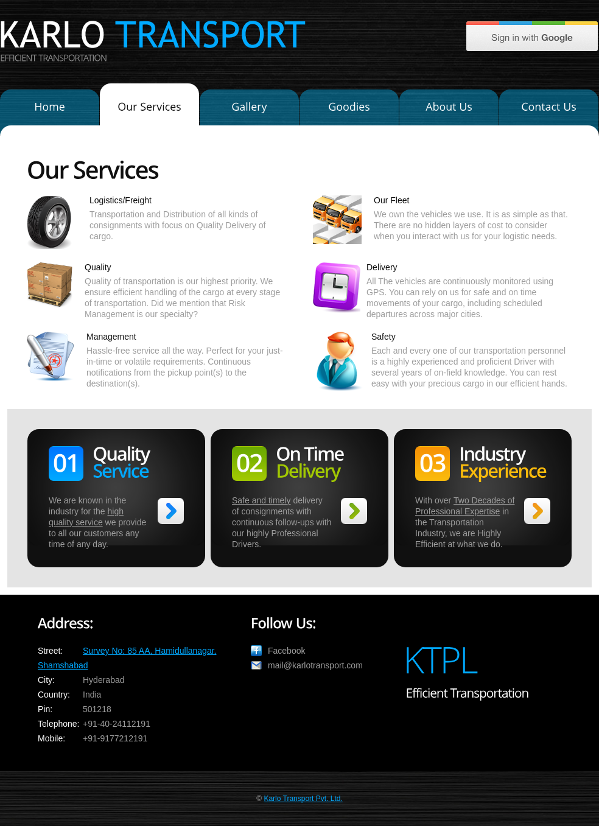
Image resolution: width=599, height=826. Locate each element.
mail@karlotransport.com (315, 665)
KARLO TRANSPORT (153, 34)
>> (171, 511)
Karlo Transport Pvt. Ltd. (303, 798)
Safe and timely (261, 500)
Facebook (286, 651)
